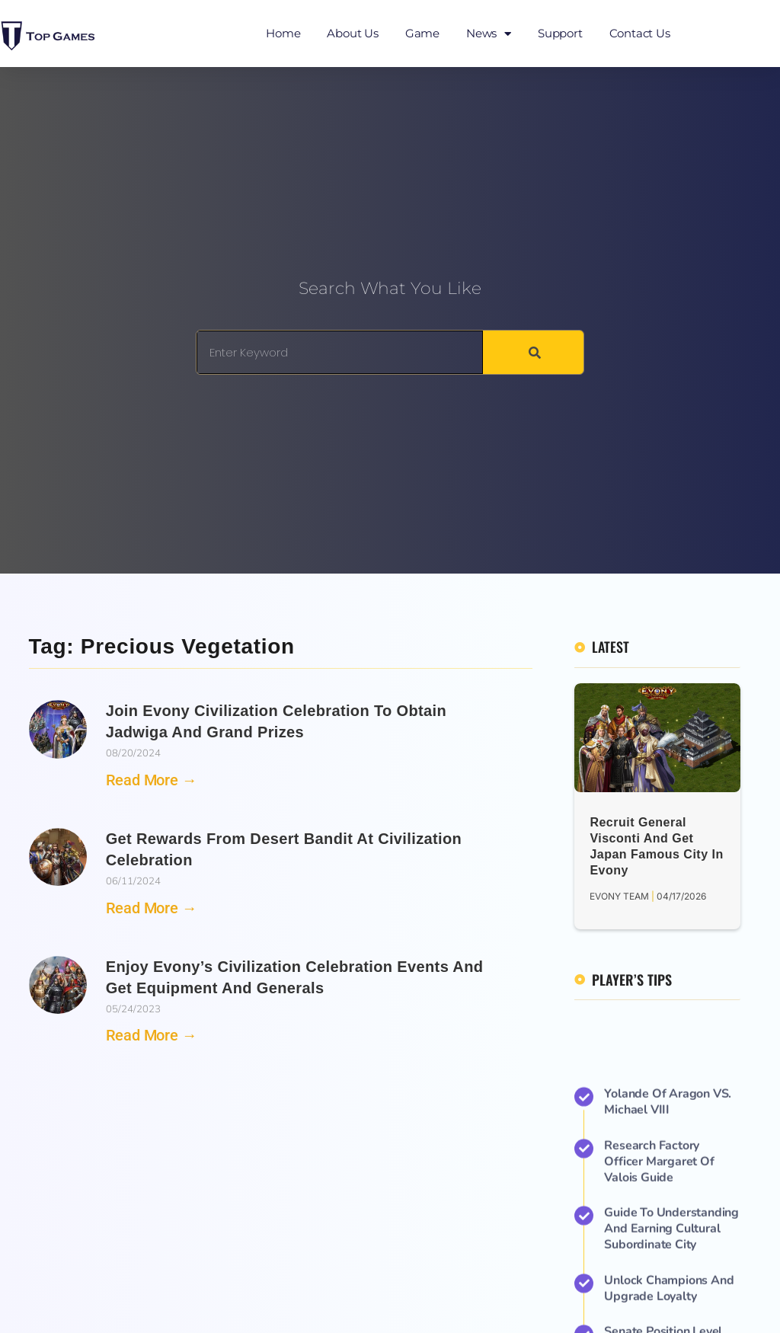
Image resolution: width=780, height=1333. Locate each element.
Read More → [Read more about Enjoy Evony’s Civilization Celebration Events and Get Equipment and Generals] (151, 1035)
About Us (352, 33)
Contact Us (639, 33)
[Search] (533, 352)
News (488, 34)
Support (560, 33)
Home (283, 33)
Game (422, 33)
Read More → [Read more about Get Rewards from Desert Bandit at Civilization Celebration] (151, 908)
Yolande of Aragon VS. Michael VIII (667, 1299)
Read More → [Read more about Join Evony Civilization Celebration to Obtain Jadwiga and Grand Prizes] (151, 780)
